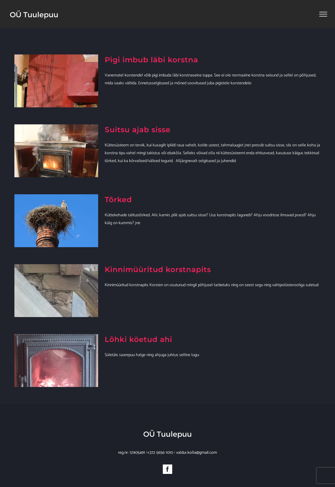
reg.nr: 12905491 (131, 447)
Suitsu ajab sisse (137, 129)
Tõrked (118, 199)
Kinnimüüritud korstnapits (158, 269)
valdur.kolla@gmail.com (196, 447)
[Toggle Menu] (323, 14)
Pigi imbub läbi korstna (151, 59)
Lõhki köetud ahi (138, 339)
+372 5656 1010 (160, 447)
